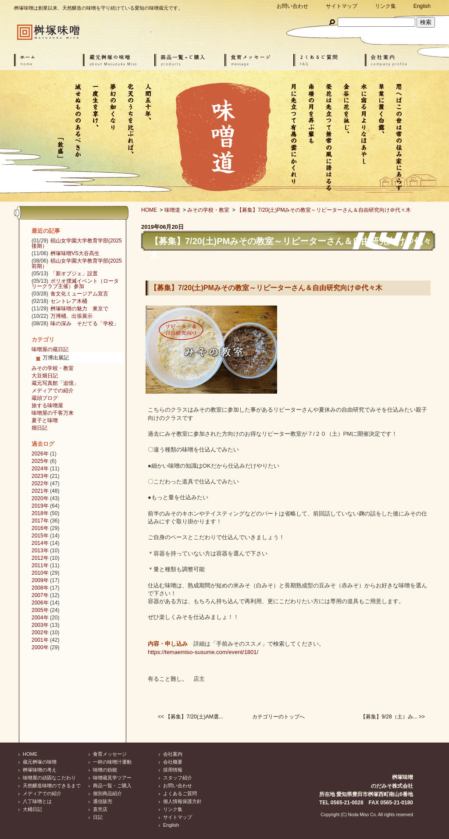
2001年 (40, 640)
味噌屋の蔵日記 (50, 349)
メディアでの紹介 (53, 391)
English (422, 6)
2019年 (40, 506)
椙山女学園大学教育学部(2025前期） (77, 263)
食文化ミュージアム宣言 (79, 294)
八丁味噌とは (37, 801)
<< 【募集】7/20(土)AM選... (190, 717)
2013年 (40, 550)
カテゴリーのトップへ (278, 717)
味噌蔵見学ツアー (112, 777)
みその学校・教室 (208, 210)
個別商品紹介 (107, 793)
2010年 (40, 573)
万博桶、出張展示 (71, 316)
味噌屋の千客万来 (53, 413)
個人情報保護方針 (182, 801)
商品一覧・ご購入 (112, 785)
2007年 (40, 595)
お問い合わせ (292, 6)
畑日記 (39, 428)
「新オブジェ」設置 (74, 273)
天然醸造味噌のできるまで (52, 785)
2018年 (40, 513)
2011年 (40, 565)
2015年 (40, 536)
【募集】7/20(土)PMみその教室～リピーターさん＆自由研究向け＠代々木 (324, 210)
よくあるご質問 (180, 793)
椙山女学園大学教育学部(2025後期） (77, 243)
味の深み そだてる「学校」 (84, 323)
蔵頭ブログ (45, 398)
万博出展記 (56, 358)
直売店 (100, 809)
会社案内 (172, 754)
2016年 (40, 528)
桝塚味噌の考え (40, 769)
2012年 (40, 558)
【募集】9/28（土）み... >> (392, 717)
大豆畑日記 (45, 376)
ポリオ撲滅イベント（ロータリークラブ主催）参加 (75, 283)
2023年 (40, 476)
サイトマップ (341, 6)
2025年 (40, 461)
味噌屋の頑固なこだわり (49, 777)
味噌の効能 (105, 769)
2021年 (40, 491)
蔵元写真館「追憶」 (55, 383)
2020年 (40, 498)
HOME (149, 210)
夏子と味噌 (45, 420)
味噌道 (172, 210)
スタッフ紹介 (177, 777)
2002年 (40, 632)
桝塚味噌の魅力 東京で (79, 309)
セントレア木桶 (68, 301)
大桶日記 (32, 809)
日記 (98, 817)
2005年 (40, 610)
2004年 (40, 618)
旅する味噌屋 (47, 405)
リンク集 (385, 6)
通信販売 (102, 801)
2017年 (40, 521)
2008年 (40, 588)
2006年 (40, 603)
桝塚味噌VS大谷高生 (75, 253)
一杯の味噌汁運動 (112, 761)
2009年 (40, 580)
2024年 (40, 469)
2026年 (40, 454)
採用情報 (172, 769)
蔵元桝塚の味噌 (40, 761)
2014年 (40, 543)
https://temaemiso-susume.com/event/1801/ (203, 652)
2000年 (40, 647)
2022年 (40, 483)
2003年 (40, 625)
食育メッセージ (110, 754)
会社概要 (172, 761)
